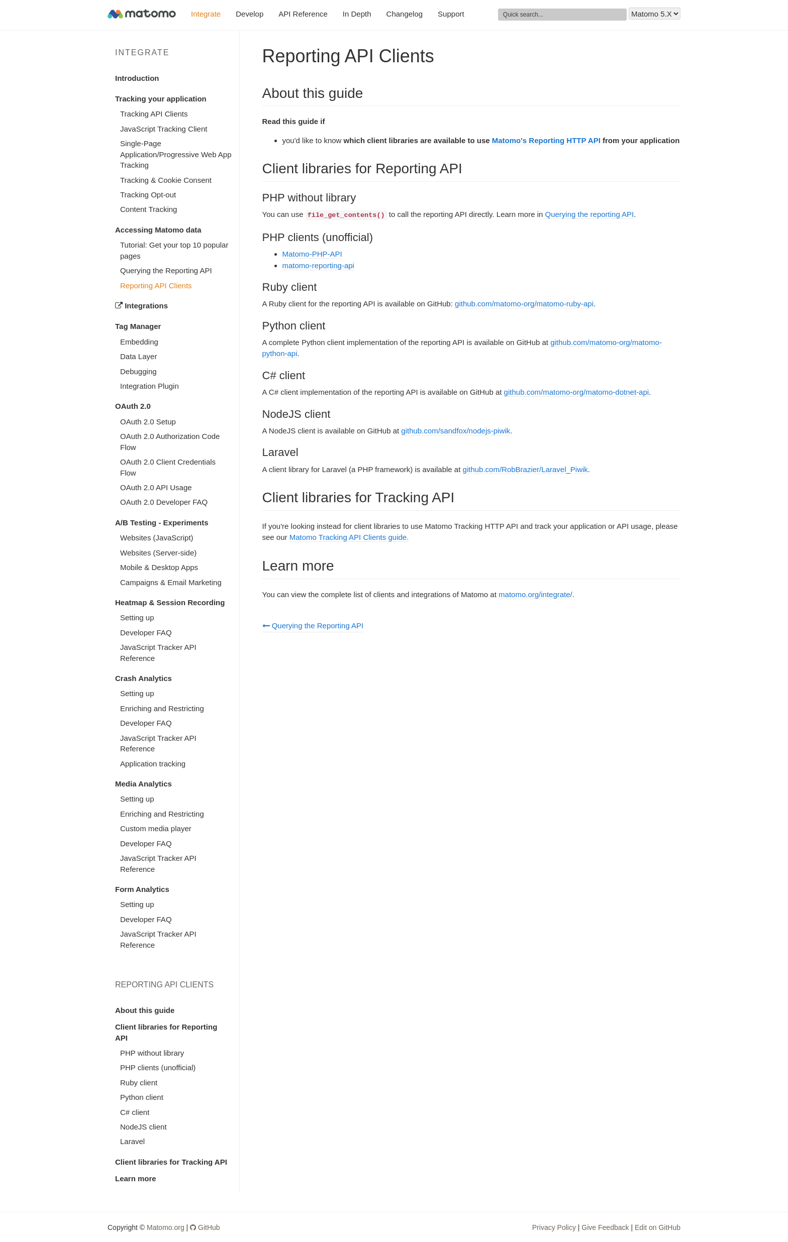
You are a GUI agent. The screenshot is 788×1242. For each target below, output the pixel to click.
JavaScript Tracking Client (163, 129)
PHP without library (152, 1053)
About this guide (144, 1010)
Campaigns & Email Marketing (171, 582)
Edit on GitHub (657, 1227)
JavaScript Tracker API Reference (158, 652)
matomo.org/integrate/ (535, 594)
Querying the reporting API (589, 214)
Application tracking (152, 763)
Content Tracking (148, 209)
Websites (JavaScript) (156, 537)
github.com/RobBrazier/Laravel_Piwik (525, 469)
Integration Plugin (149, 386)
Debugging (138, 371)
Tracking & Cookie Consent (166, 180)
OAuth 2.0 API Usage (156, 487)
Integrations (141, 305)
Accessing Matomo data (158, 229)
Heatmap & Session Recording (170, 602)
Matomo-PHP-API (312, 254)
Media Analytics (143, 783)
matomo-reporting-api (318, 265)
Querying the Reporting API (166, 270)
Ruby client (138, 1082)
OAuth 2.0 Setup (148, 421)
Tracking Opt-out (148, 194)
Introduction (137, 78)
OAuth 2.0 (133, 406)
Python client (141, 1097)
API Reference (303, 14)
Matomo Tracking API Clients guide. (349, 537)
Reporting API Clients (156, 285)
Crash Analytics (143, 678)
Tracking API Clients (154, 113)
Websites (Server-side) (158, 552)
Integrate (206, 14)
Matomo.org (165, 1227)
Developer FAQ (146, 632)
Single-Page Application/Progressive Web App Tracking (176, 154)
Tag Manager (138, 326)
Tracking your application (161, 98)
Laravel (132, 1141)
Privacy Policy (554, 1227)
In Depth (357, 14)
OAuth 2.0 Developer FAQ (164, 502)
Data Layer (138, 356)
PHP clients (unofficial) (157, 1067)
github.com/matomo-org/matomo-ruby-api (524, 303)
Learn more (135, 1178)
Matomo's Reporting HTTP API (546, 140)
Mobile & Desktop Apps (159, 567)
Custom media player (155, 828)
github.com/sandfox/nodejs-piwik (455, 430)
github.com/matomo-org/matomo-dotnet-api (576, 392)
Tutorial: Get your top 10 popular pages (174, 250)
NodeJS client (143, 1126)
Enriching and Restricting (162, 708)
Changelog (404, 14)
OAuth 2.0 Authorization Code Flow (170, 441)
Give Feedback (605, 1227)
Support (451, 14)
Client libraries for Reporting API (166, 1032)
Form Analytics (142, 889)
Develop (249, 14)
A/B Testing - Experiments (162, 522)
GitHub (205, 1227)
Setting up (137, 617)
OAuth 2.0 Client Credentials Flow (168, 467)
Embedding (139, 341)
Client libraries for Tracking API (171, 1162)
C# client (134, 1112)
